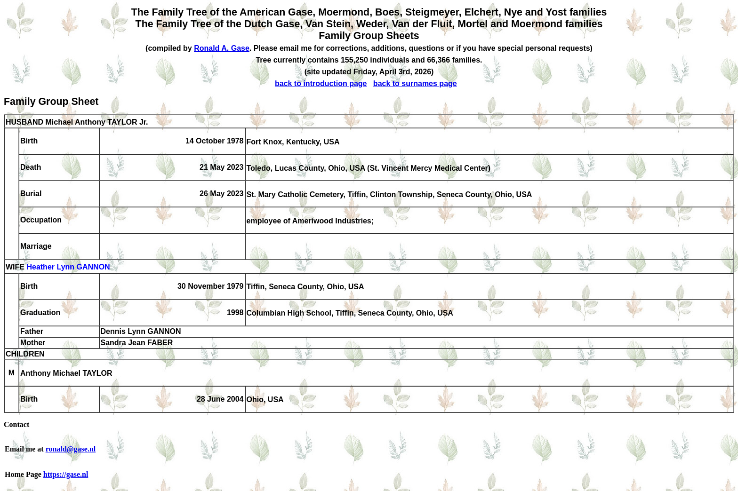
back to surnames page (415, 83)
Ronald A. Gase (221, 48)
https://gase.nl (65, 474)
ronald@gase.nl (71, 449)
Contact (16, 424)
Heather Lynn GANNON (68, 267)
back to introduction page (321, 83)
